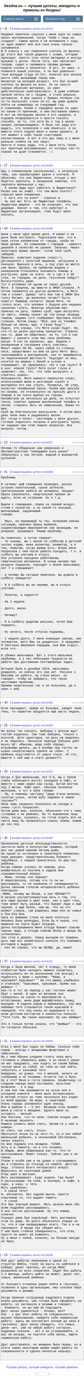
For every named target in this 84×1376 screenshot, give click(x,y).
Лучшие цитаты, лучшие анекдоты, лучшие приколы (42, 1367)
